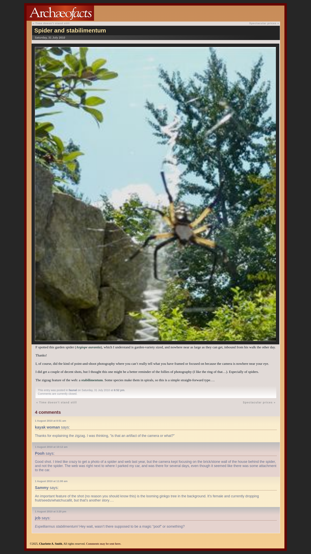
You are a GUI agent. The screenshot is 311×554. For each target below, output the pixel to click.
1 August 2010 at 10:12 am (51, 446)
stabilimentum (92, 380)
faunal (73, 390)
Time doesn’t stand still (52, 23)
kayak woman (47, 427)
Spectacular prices (262, 23)
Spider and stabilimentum (70, 30)
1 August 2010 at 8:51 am (50, 420)
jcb (37, 518)
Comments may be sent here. (103, 543)
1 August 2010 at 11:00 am (51, 481)
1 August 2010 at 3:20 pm (50, 511)
